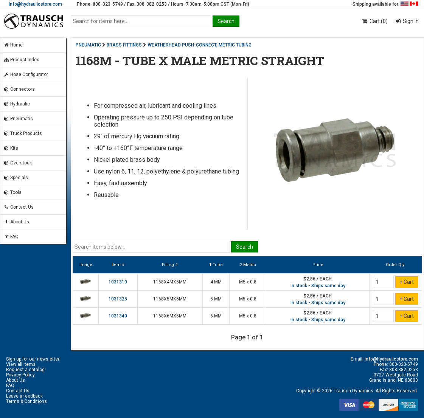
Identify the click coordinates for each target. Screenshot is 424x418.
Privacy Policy (20, 375)
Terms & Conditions (26, 401)
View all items (21, 364)
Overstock (17, 163)
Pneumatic (18, 118)
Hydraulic (16, 104)
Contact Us (18, 207)
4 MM (216, 282)
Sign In (410, 21)
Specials (15, 177)
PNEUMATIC (88, 45)
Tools (12, 192)
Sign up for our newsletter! (33, 359)
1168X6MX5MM (169, 316)
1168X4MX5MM (169, 282)
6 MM (216, 316)
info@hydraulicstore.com (35, 4)
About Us (16, 221)
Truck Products (22, 133)
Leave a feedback (24, 396)
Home (13, 45)
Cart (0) (375, 21)
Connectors (19, 89)
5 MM (216, 299)
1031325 (118, 299)
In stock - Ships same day (317, 285)
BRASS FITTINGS (124, 45)
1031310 (118, 282)
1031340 (118, 316)
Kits (10, 148)
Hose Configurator (25, 74)
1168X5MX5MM (169, 299)
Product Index (21, 59)
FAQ (11, 236)
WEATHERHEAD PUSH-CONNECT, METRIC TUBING (200, 45)
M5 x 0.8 (247, 282)
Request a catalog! (26, 369)
